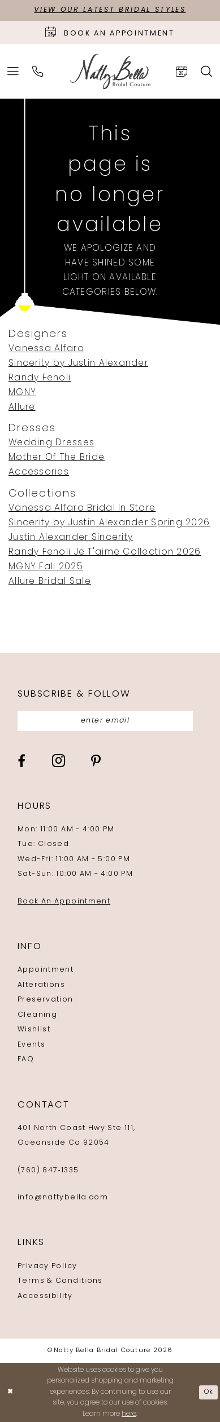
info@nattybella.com (63, 1197)
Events (31, 1045)
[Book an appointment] (110, 32)
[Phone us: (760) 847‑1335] (38, 71)
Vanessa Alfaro (46, 348)
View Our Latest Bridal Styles (110, 10)
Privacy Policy (47, 1266)
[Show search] (206, 71)
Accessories (38, 472)
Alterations (41, 985)
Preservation (45, 1000)
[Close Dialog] (10, 1392)
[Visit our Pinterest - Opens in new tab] (96, 762)
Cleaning (37, 1015)
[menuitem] (13, 71)
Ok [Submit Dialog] (209, 1392)
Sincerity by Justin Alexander (78, 363)
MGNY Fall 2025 (45, 567)
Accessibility (45, 1296)
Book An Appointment (64, 901)
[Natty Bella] (110, 71)
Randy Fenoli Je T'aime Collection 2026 (104, 552)
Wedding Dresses (51, 443)
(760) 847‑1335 (48, 1170)
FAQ (26, 1059)
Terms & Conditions (60, 1281)
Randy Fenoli (39, 378)
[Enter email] (105, 721)
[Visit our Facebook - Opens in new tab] (21, 762)
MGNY (22, 392)
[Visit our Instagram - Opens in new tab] (58, 761)
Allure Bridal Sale (49, 581)
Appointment (46, 970)
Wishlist (34, 1029)
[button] (13, 71)
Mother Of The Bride (56, 457)
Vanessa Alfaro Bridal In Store (82, 508)
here (129, 1414)
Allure (22, 407)
